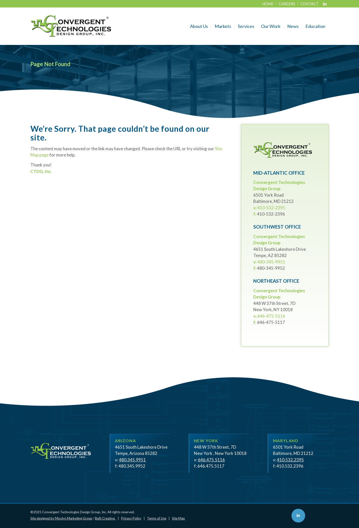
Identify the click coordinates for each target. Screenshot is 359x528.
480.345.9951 (132, 459)
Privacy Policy (131, 518)
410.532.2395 (290, 459)
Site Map (178, 518)
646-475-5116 (271, 316)
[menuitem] (268, 3)
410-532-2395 (271, 207)
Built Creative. (105, 518)
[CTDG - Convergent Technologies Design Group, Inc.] (71, 26)
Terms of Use (156, 518)
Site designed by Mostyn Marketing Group (61, 518)
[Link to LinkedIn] (325, 3)
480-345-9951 (271, 261)
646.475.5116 (211, 459)
